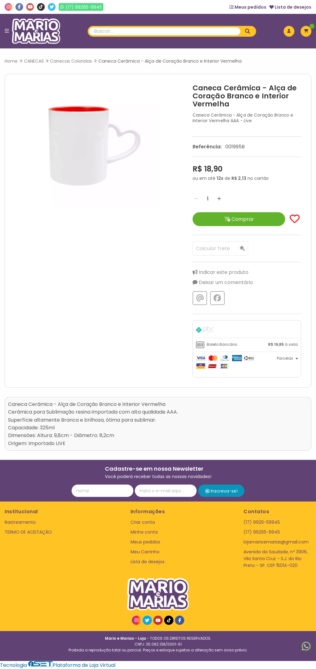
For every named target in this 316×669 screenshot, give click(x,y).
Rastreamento (20, 522)
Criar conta (143, 522)
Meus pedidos (247, 7)
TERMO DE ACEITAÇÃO (28, 532)
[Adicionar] (219, 199)
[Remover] (196, 199)
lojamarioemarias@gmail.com (276, 542)
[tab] (247, 331)
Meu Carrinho (145, 552)
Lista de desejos (290, 7)
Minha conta (144, 532)
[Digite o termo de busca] (165, 31)
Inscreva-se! (221, 491)
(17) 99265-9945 (261, 532)
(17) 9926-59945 (261, 522)
